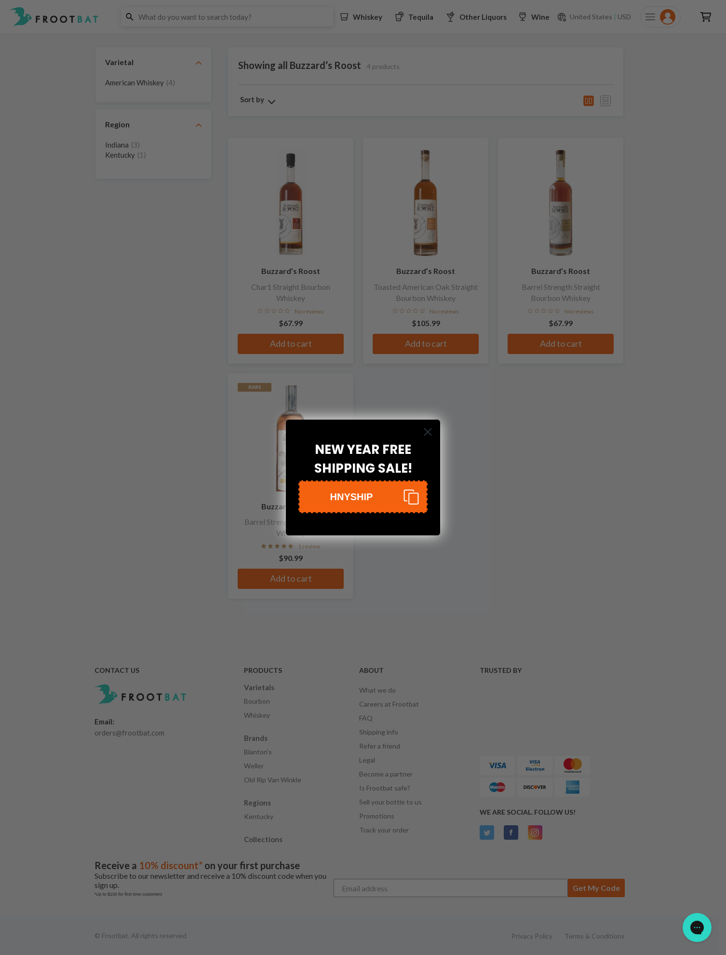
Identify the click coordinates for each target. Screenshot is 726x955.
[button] (363, 496)
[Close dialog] (427, 431)
